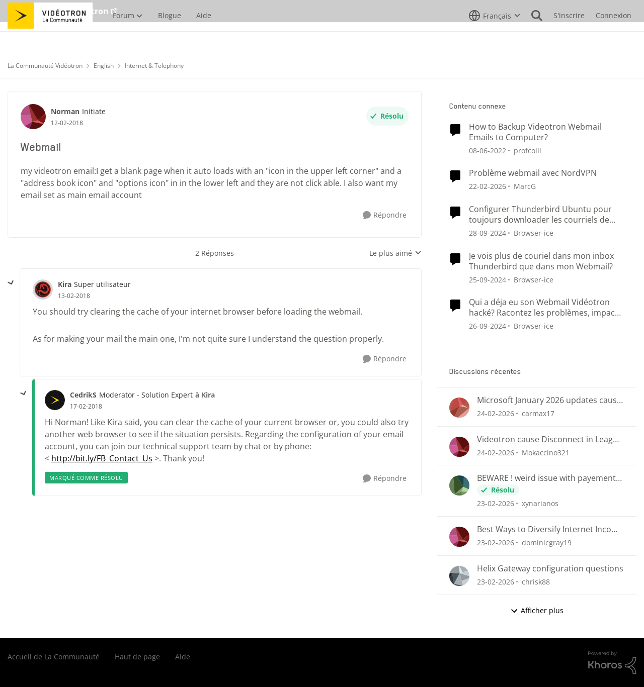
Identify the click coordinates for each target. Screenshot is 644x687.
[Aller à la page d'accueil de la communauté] (50, 38)
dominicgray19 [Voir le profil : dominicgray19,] (547, 542)
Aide (182, 656)
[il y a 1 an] (487, 233)
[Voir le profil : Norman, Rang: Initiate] (33, 116)
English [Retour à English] (104, 65)
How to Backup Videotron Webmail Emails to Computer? (535, 132)
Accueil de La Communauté (54, 656)
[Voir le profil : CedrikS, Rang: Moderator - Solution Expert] (55, 400)
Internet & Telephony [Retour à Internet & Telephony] (154, 65)
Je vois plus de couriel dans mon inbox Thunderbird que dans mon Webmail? (541, 261)
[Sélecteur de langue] (494, 38)
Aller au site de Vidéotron (58, 11)
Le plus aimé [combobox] (395, 253)
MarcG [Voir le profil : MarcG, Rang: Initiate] (525, 186)
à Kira (205, 395)
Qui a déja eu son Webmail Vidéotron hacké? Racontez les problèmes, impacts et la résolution (545, 307)
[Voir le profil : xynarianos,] (459, 485)
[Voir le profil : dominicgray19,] (459, 537)
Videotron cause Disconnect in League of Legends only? (549, 439)
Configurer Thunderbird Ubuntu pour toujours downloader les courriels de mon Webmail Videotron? (540, 214)
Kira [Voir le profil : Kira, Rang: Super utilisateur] (64, 284)
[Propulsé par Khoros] (612, 662)
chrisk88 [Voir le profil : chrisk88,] (536, 581)
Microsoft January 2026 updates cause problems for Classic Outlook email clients (549, 400)
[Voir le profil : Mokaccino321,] (459, 447)
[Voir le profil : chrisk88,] (459, 576)
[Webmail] (74, 296)
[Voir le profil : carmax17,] (459, 408)
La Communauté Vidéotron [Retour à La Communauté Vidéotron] (45, 65)
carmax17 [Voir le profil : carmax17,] (538, 413)
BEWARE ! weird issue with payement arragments (546, 478)
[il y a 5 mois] (487, 186)
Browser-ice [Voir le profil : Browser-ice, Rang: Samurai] (533, 233)
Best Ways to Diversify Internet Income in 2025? (550, 529)
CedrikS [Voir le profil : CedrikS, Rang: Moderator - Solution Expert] (83, 395)
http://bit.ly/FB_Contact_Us (101, 458)
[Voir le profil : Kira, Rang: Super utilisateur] (43, 289)
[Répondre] (385, 215)
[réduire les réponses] (11, 283)
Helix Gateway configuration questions (550, 568)
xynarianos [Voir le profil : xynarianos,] (540, 503)
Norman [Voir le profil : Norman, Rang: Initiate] (65, 111)
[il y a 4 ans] (487, 150)
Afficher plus (537, 610)
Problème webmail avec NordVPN (533, 173)
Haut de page (137, 656)
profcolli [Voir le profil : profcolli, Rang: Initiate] (527, 150)
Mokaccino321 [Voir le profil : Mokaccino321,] (546, 452)
